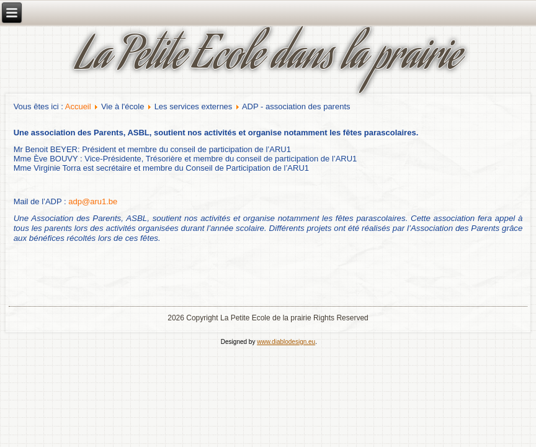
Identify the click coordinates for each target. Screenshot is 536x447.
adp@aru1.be (92, 201)
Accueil (78, 106)
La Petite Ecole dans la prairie (267, 59)
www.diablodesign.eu (286, 341)
